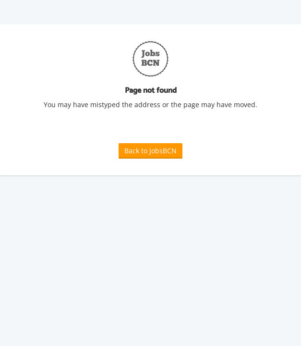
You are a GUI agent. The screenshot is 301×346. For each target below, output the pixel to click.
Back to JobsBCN (150, 150)
